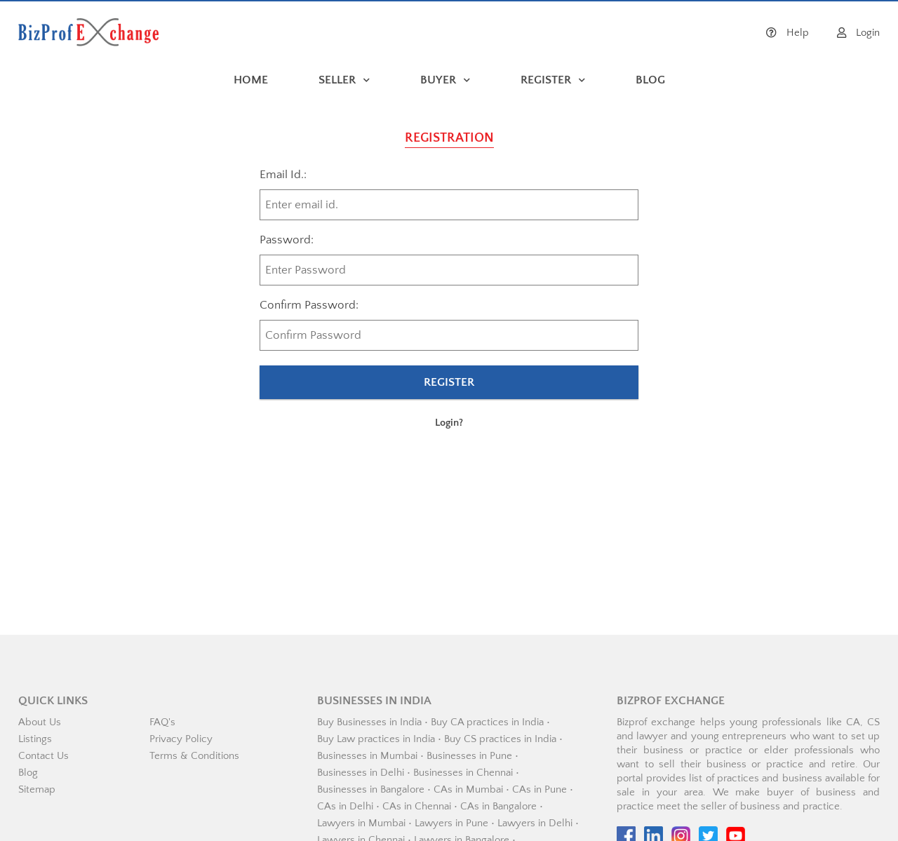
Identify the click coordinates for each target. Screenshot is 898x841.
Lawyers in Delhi (534, 823)
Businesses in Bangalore (370, 789)
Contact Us (43, 756)
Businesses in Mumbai (367, 756)
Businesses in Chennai (463, 773)
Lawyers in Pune (451, 823)
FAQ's (162, 722)
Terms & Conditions (194, 756)
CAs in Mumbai (468, 789)
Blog (28, 773)
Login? (449, 423)
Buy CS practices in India (500, 739)
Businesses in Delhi (360, 773)
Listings (35, 739)
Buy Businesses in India (369, 722)
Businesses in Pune (469, 756)
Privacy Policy (181, 739)
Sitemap (36, 789)
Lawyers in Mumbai (361, 823)
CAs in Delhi (345, 806)
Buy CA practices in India (487, 722)
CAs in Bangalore (498, 806)
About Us (39, 722)
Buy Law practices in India (376, 739)
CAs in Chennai (416, 806)
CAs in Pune (539, 789)
